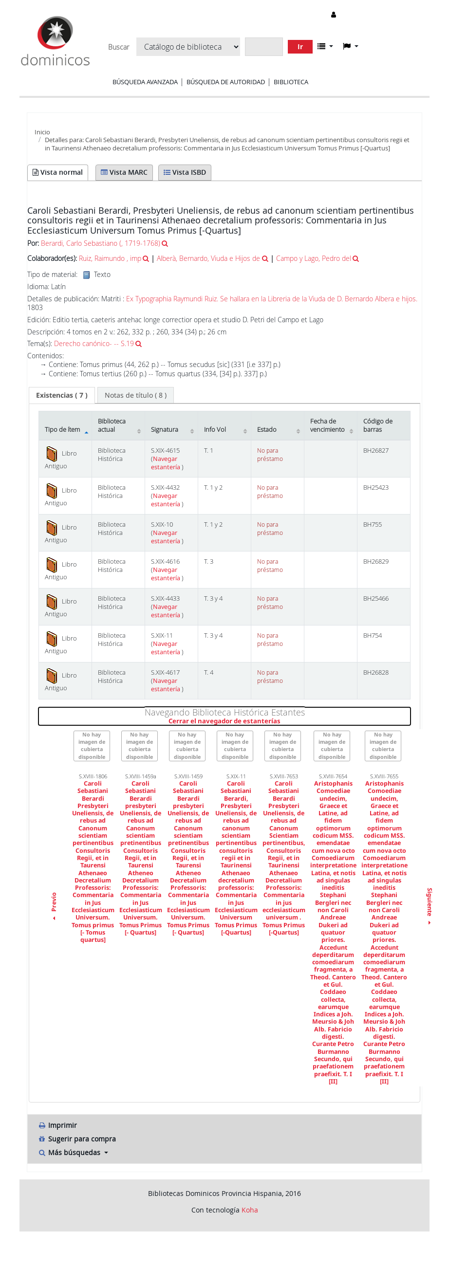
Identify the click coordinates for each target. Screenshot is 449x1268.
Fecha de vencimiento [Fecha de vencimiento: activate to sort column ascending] (327, 425)
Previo (53, 908)
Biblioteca (291, 81)
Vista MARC (124, 172)
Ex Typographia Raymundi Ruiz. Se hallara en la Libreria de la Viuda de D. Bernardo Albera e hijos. (271, 298)
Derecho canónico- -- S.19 (94, 343)
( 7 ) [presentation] (62, 395)
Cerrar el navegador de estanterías (282, 721)
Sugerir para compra (76, 1138)
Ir (300, 46)
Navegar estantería (166, 463)
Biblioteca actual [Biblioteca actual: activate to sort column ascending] (112, 425)
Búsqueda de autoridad (226, 81)
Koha (250, 1209)
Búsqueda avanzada (145, 81)
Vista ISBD (185, 172)
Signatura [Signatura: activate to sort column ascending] (164, 429)
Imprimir (57, 1125)
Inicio (42, 132)
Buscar (118, 47)
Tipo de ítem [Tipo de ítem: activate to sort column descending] (62, 429)
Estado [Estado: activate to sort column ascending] (267, 429)
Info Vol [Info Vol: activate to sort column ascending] (215, 429)
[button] (325, 46)
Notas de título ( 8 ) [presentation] (136, 395)
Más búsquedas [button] (69, 1152)
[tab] (62, 395)
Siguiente (429, 907)
